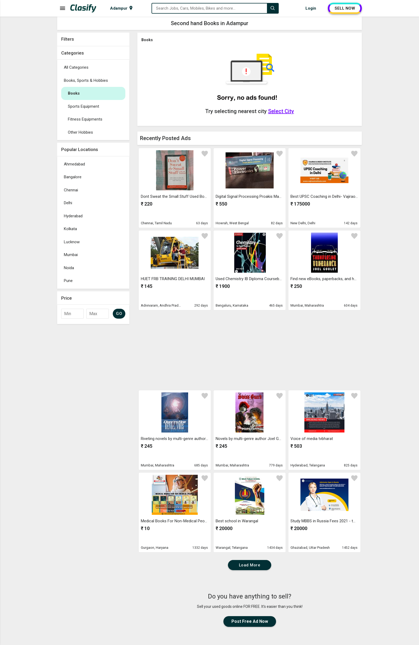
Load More (250, 565)
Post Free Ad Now (249, 621)
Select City (281, 111)
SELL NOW (345, 8)
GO (119, 313)
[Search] (272, 8)
